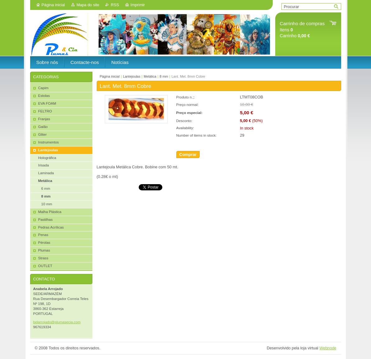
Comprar (188, 154)
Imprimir (138, 4)
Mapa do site (88, 4)
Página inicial (53, 4)
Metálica (150, 76)
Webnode (327, 348)
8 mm (164, 76)
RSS (115, 4)
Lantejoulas (131, 76)
